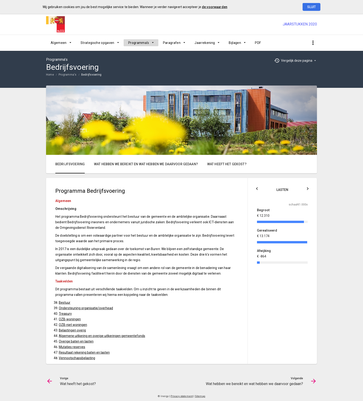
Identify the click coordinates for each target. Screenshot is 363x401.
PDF (258, 43)
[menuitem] (61, 42)
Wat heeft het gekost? (227, 164)
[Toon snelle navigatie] (313, 43)
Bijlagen (235, 43)
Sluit (311, 7)
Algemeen (59, 43)
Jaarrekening (204, 43)
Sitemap (200, 396)
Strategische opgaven (97, 43)
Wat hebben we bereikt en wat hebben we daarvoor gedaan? (146, 164)
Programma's (138, 43)
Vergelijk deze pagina (296, 60)
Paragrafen (172, 43)
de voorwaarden (214, 7)
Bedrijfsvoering (91, 74)
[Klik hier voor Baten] (307, 189)
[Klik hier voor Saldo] (257, 189)
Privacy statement (182, 396)
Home (50, 74)
